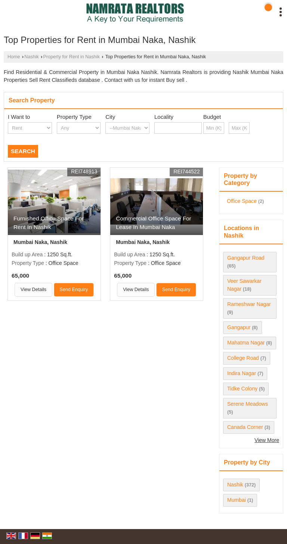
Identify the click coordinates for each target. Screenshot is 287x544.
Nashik (31, 56)
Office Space (242, 201)
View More (266, 440)
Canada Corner (245, 427)
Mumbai (236, 500)
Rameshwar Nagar (249, 304)
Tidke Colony (242, 389)
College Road (243, 358)
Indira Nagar (241, 373)
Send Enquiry (74, 289)
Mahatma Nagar (246, 343)
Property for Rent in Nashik (71, 56)
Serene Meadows (247, 404)
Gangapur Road (246, 258)
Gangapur (238, 327)
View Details (33, 289)
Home (13, 56)
